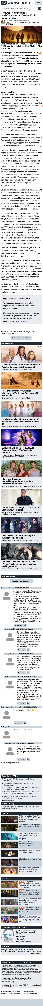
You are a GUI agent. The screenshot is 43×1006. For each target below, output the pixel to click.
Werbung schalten (24, 978)
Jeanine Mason (14, 106)
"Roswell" (11, 79)
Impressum (6, 978)
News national (24, 21)
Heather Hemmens (32, 145)
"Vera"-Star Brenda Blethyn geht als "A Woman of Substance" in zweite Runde (21, 788)
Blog (12, 982)
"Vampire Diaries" (8, 140)
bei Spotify (21, 936)
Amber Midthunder (26, 125)
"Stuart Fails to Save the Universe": (21, 793)
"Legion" (4, 127)
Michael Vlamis (26, 224)
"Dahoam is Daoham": (19, 784)
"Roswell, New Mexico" (10, 55)
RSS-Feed (26, 985)
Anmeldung (36, 953)
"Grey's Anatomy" (8, 108)
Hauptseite (16, 992)
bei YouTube (21, 939)
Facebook (5, 985)
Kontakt (14, 978)
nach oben (6, 992)
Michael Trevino (34, 137)
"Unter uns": (19, 780)
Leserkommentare (8, 576)
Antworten (18, 625)
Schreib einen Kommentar (22, 581)
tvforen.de (18, 707)
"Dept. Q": (21, 807)
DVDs (18, 993)
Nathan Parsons (17, 143)
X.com (19, 985)
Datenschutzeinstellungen (21, 980)
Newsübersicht (8, 801)
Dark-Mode (7, 987)
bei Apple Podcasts (24, 941)
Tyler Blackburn (7, 277)
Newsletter (6, 982)
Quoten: (20, 797)
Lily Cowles (30, 221)
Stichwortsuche (27, 992)
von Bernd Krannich (12, 21)
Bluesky (13, 985)
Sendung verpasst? (8, 993)
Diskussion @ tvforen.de (11, 763)
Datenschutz (6, 980)
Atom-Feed (36, 985)
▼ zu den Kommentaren (21, 338)
